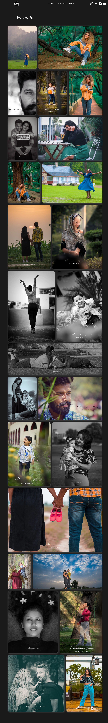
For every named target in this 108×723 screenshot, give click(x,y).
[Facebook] (100, 3)
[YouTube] (104, 3)
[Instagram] (96, 3)
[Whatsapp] (91, 3)
